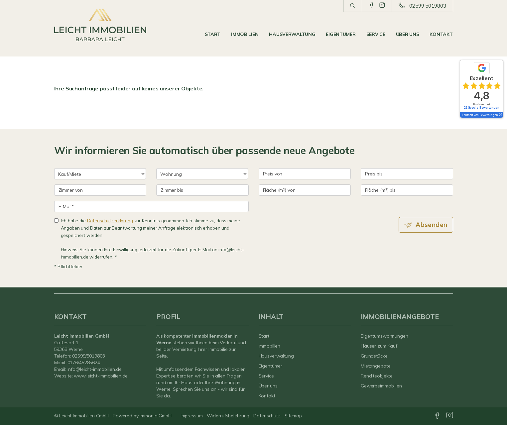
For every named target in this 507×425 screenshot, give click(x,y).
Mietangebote (376, 366)
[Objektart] (202, 173)
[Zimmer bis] (202, 190)
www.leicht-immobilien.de (101, 376)
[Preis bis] (407, 173)
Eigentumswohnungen (384, 336)
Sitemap (293, 416)
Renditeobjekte (377, 376)
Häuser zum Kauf (379, 346)
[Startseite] (100, 25)
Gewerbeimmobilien (381, 386)
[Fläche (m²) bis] (407, 190)
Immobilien (244, 34)
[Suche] (352, 6)
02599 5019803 (427, 6)
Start (213, 34)
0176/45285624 (83, 363)
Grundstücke (374, 356)
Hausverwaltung (292, 34)
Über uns (407, 34)
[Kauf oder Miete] (100, 173)
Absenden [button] (431, 225)
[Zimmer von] (100, 190)
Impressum (192, 416)
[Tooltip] (500, 115)
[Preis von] (305, 173)
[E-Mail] (151, 206)
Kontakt (441, 34)
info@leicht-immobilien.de (94, 369)
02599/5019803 (88, 356)
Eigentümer (340, 34)
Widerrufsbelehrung (228, 416)
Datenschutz (267, 416)
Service (375, 34)
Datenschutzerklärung (110, 220)
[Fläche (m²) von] (305, 190)
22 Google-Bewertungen (481, 107)
